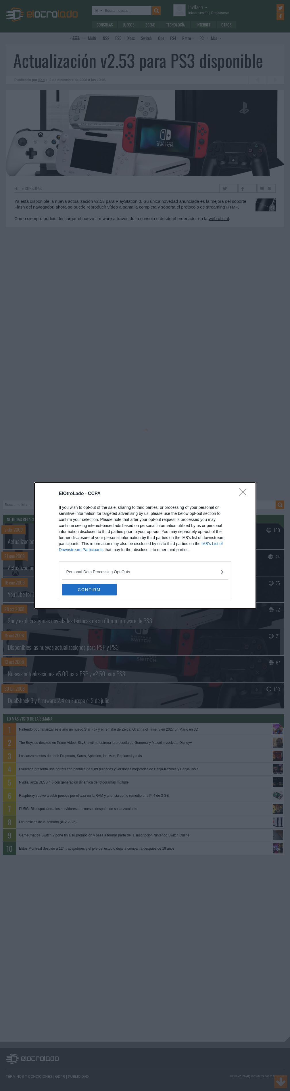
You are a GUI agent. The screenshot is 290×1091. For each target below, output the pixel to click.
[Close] (244, 493)
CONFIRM (89, 589)
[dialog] (145, 546)
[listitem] (145, 572)
